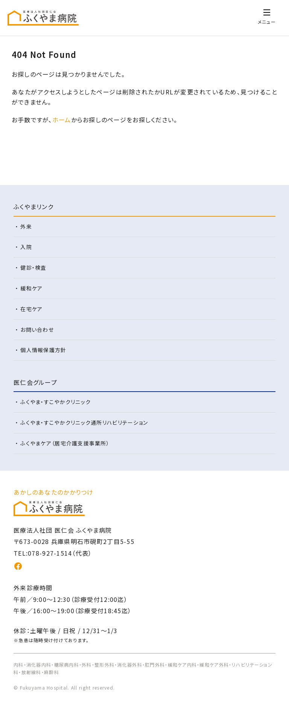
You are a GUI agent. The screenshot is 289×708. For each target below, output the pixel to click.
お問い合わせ (37, 329)
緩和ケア (31, 288)
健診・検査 (33, 267)
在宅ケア (31, 309)
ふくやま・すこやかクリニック (55, 402)
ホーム (61, 119)
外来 (26, 226)
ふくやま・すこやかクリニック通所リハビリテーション (84, 422)
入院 (26, 247)
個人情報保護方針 (43, 350)
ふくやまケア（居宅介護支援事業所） (65, 443)
